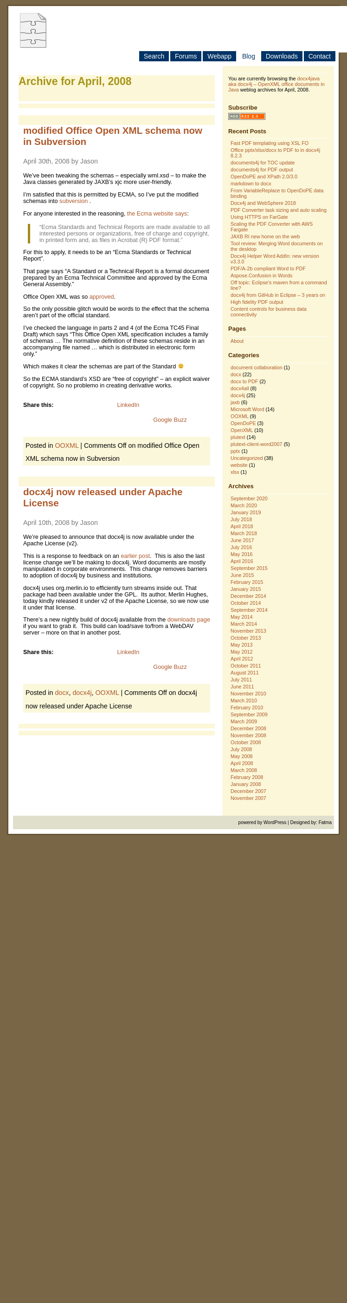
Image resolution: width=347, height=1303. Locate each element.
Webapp (219, 56)
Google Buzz (169, 420)
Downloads (282, 56)
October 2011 (246, 665)
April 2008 (242, 763)
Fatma (325, 822)
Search (154, 56)
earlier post (135, 556)
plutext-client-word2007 (257, 444)
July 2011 (241, 679)
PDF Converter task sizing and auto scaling (279, 210)
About (237, 341)
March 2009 (244, 721)
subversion (74, 201)
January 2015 (246, 589)
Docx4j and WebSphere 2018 (263, 203)
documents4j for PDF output (262, 169)
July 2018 (241, 519)
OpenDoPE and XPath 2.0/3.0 (264, 176)
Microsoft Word (247, 409)
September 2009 (249, 714)
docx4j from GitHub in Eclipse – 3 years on (278, 295)
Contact (319, 56)
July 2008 (241, 749)
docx (62, 692)
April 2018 (242, 526)
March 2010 (244, 700)
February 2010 (247, 707)
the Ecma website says (157, 213)
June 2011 (242, 686)
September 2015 (249, 568)
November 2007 (248, 798)
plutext (238, 437)
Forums (186, 56)
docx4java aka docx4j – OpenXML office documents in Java (276, 84)
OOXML (66, 445)
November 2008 (248, 735)
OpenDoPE (243, 423)
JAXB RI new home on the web (265, 236)
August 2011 (245, 672)
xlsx (235, 472)
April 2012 (242, 658)
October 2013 (246, 638)
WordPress (274, 822)
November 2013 (248, 631)
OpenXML (242, 430)
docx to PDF (244, 381)
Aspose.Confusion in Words (261, 275)
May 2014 (241, 617)
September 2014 (249, 610)
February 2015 (247, 582)
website (239, 465)
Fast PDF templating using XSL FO (269, 143)
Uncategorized (247, 458)
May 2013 (241, 645)
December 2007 (248, 791)
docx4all (240, 388)
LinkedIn (128, 405)
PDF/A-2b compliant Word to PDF (268, 268)
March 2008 (244, 770)
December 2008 (248, 728)
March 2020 (244, 505)
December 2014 (248, 596)
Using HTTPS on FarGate (259, 217)
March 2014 (244, 624)
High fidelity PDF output (257, 302)
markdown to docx (251, 183)
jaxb (235, 402)
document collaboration (257, 367)
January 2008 (246, 784)
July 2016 (241, 547)
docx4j (81, 692)
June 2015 (242, 575)
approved (102, 297)
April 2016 (242, 561)
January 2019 (246, 512)
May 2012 (241, 652)
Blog (248, 56)
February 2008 (247, 777)
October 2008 (246, 742)
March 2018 (244, 533)
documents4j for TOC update (263, 162)
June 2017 (242, 540)
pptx (235, 451)
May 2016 (241, 554)
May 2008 (241, 756)
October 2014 (246, 603)
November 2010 (248, 693)
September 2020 (249, 498)
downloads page (188, 619)
